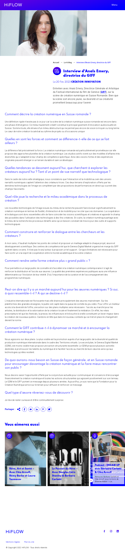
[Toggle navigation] (116, 4)
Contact (30, 409)
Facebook (24, 409)
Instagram (111, 531)
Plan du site (29, 542)
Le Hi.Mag (68, 63)
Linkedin (36, 409)
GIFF (103, 92)
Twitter (49, 409)
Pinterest (43, 409)
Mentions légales (13, 542)
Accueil (56, 63)
